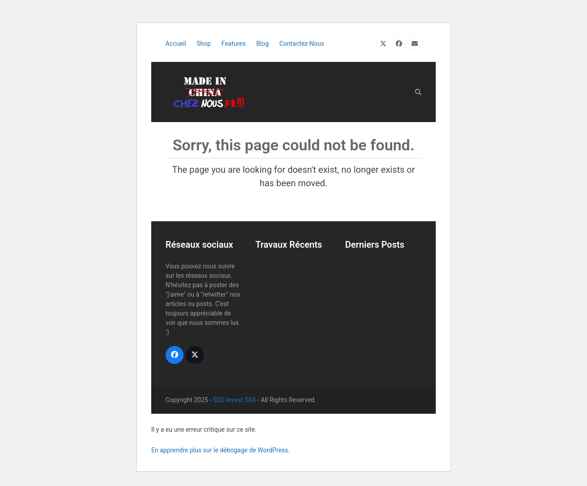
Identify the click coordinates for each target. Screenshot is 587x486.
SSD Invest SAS (234, 399)
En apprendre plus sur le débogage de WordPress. (220, 450)
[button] (418, 92)
